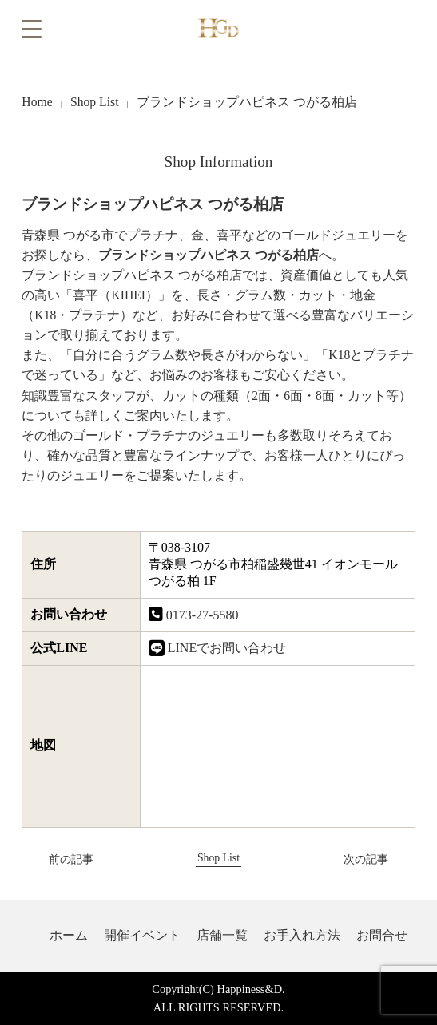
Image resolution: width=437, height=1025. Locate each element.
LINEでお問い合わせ (227, 648)
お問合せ (381, 935)
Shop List (94, 102)
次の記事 (377, 859)
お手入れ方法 (302, 935)
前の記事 (59, 859)
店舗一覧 (222, 935)
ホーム (69, 935)
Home (37, 102)
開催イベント (142, 935)
